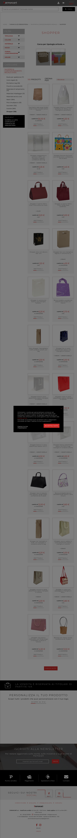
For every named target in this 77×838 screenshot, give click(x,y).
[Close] (61, 408)
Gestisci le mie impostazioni (23, 427)
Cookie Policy (22, 418)
